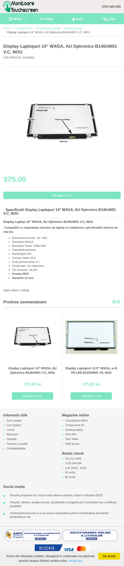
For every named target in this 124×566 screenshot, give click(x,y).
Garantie (12, 439)
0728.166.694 (73, 463)
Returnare (12, 434)
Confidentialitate (16, 448)
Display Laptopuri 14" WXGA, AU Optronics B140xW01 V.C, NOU (33, 370)
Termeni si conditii (17, 443)
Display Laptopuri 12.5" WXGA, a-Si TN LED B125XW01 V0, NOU (91, 370)
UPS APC (71, 434)
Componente (24, 28)
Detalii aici (75, 560)
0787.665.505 (111, 6)
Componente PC (75, 425)
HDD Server (72, 443)
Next (118, 302)
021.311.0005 (73, 458)
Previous (114, 302)
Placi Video (71, 439)
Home (7, 28)
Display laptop (73, 28)
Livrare (11, 429)
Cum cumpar (14, 420)
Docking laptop (74, 429)
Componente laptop (47, 28)
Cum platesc (14, 425)
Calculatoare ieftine (76, 420)
